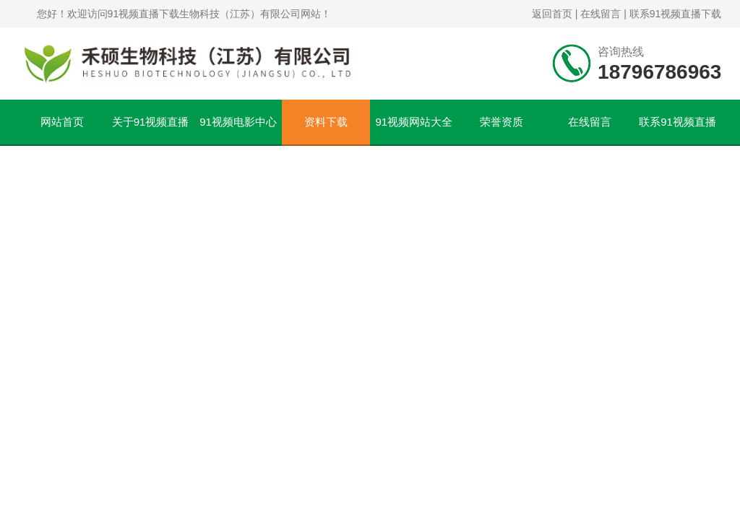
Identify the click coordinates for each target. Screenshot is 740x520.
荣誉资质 (501, 122)
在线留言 (600, 14)
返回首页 (552, 14)
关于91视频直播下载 (150, 130)
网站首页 (62, 122)
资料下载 (326, 122)
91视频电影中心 (238, 122)
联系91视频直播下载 (675, 14)
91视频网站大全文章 (413, 130)
